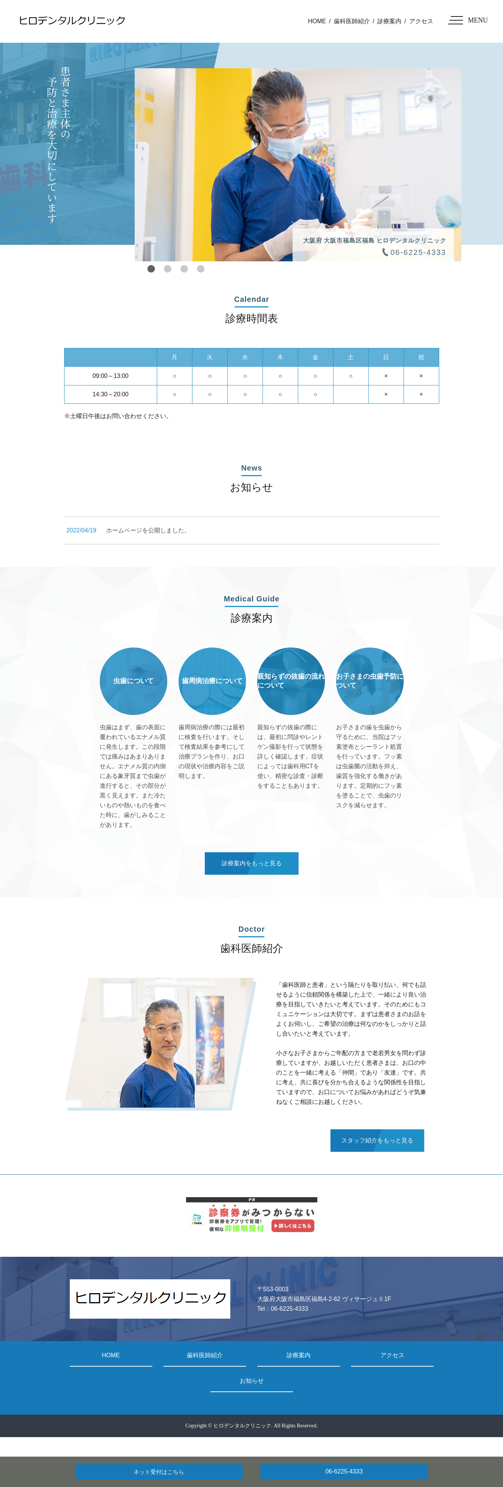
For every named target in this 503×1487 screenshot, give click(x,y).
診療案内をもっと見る (252, 863)
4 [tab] (200, 269)
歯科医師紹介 (352, 21)
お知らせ (252, 1381)
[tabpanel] (298, 164)
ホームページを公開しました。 (148, 530)
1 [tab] (151, 269)
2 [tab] (167, 269)
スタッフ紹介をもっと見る (377, 1140)
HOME (317, 21)
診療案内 (389, 21)
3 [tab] (184, 269)
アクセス (421, 21)
